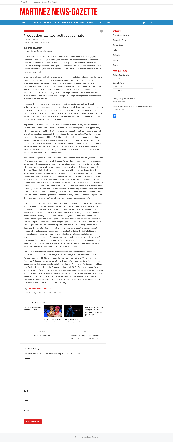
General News (118, 45)
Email (26, 401)
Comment (28, 359)
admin (28, 40)
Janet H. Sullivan (119, 91)
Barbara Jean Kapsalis (49, 2)
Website (27, 411)
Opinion (115, 60)
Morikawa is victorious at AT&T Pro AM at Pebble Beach (132, 107)
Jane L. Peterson (119, 83)
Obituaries (116, 55)
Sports (115, 65)
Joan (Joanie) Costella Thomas (124, 99)
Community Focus (119, 40)
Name (26, 391)
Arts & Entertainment (33, 31)
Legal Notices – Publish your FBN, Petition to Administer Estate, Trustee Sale (63, 23)
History (115, 50)
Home (23, 23)
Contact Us (105, 23)
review (48, 289)
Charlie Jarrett (36, 289)
